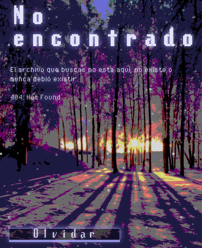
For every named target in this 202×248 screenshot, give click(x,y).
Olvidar (64, 234)
